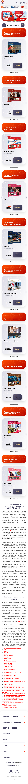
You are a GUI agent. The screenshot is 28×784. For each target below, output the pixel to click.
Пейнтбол (6, 652)
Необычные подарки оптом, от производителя (15, 676)
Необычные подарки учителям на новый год (14, 681)
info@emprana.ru (19, 762)
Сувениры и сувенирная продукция (12, 682)
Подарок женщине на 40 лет (10, 675)
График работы (14, 764)
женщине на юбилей (20, 530)
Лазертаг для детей (8, 684)
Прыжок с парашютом (9, 655)
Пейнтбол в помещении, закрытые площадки (14, 689)
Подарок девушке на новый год (11, 678)
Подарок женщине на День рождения (13, 672)
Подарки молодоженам (9, 669)
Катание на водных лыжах (10, 705)
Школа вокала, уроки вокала (10, 707)
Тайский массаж (7, 658)
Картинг (5, 654)
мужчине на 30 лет (8, 530)
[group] (14, 17)
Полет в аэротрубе (8, 664)
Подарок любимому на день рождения (13, 696)
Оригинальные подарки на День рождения (14, 667)
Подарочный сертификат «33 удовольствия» (14, 695)
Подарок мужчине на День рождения (12, 648)
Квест (5, 649)
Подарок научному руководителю (12, 698)
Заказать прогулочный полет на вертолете (14, 687)
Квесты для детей (8, 673)
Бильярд (6, 657)
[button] (26, 7)
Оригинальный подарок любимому (12, 679)
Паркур (5, 651)
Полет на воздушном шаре (10, 661)
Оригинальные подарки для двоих (12, 686)
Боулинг (5, 660)
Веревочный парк (8, 670)
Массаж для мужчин (8, 666)
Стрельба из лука (8, 663)
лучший (20, 621)
